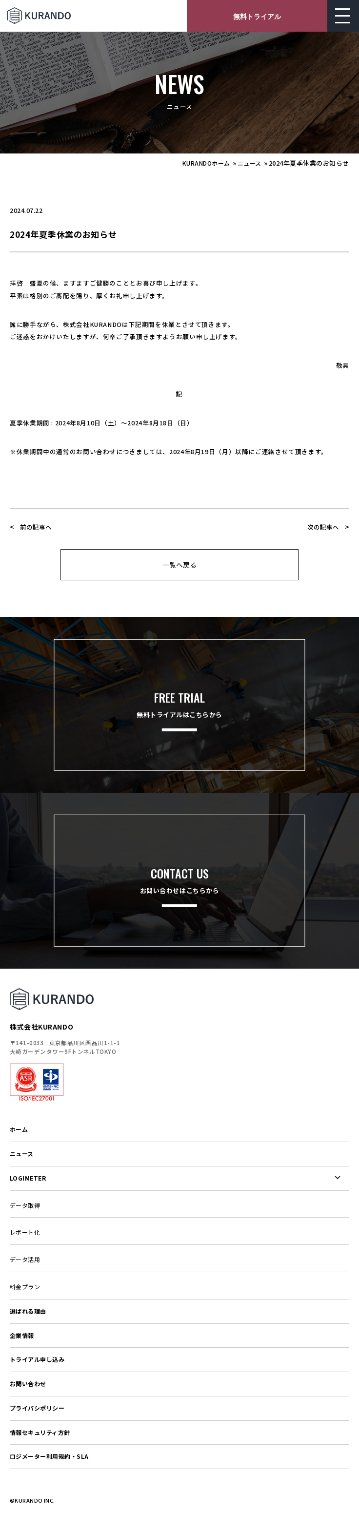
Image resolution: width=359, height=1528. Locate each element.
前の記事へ (36, 527)
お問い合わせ (28, 1383)
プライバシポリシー (37, 1408)
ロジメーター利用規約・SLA (49, 1456)
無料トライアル (257, 16)
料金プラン (25, 1286)
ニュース (249, 163)
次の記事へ (323, 527)
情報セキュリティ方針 (40, 1432)
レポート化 (25, 1232)
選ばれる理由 (28, 1311)
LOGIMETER (28, 1178)
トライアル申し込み (37, 1359)
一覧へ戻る (179, 565)
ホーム (19, 1129)
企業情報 (22, 1335)
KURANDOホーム (206, 163)
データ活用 (25, 1259)
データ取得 (25, 1205)
